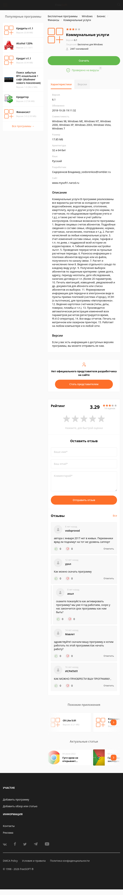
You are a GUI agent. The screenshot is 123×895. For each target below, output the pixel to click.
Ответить (109, 548)
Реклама (8, 832)
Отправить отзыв (84, 500)
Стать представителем (84, 384)
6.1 (71, 40)
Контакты (9, 826)
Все (115, 515)
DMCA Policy (10, 860)
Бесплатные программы (63, 16)
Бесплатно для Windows (90, 44)
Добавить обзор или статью (20, 806)
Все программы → (23, 126)
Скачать (84, 60)
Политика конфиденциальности (70, 860)
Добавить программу (16, 799)
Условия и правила (34, 860)
